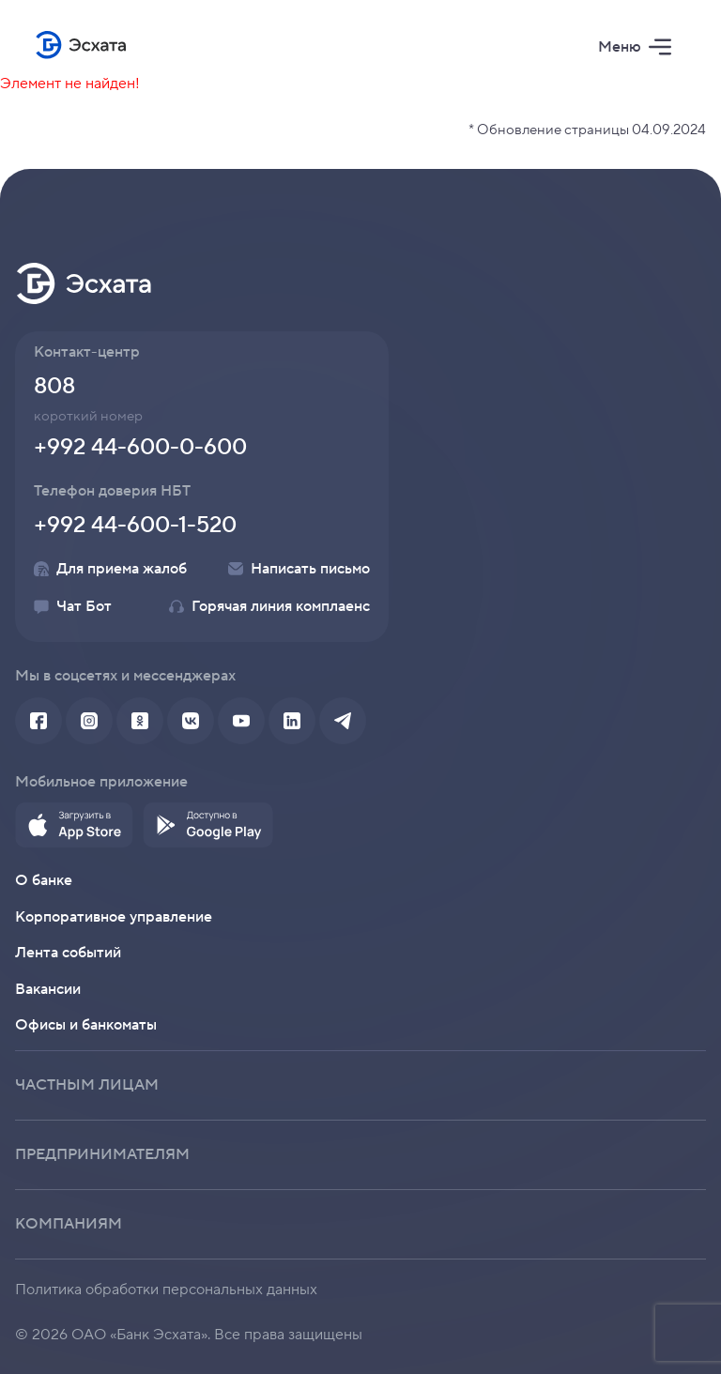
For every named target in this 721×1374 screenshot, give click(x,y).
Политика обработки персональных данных (166, 1289)
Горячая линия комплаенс (269, 606)
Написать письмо (299, 568)
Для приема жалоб (110, 568)
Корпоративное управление (113, 917)
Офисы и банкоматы (86, 1024)
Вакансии (48, 989)
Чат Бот (73, 606)
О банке (43, 880)
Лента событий (68, 952)
